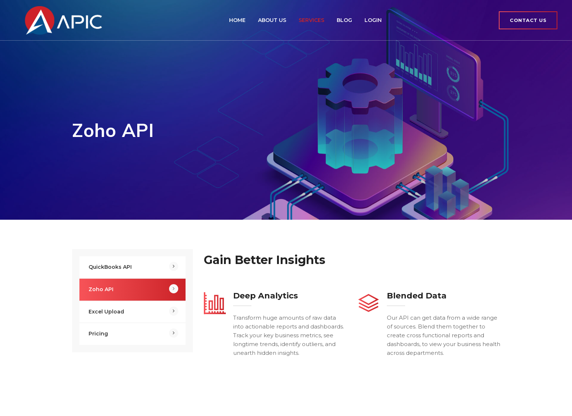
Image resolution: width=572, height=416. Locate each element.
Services (311, 20)
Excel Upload (106, 311)
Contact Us (528, 20)
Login (373, 20)
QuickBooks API (110, 267)
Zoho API (101, 289)
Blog (344, 20)
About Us (272, 20)
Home (237, 20)
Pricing (98, 333)
